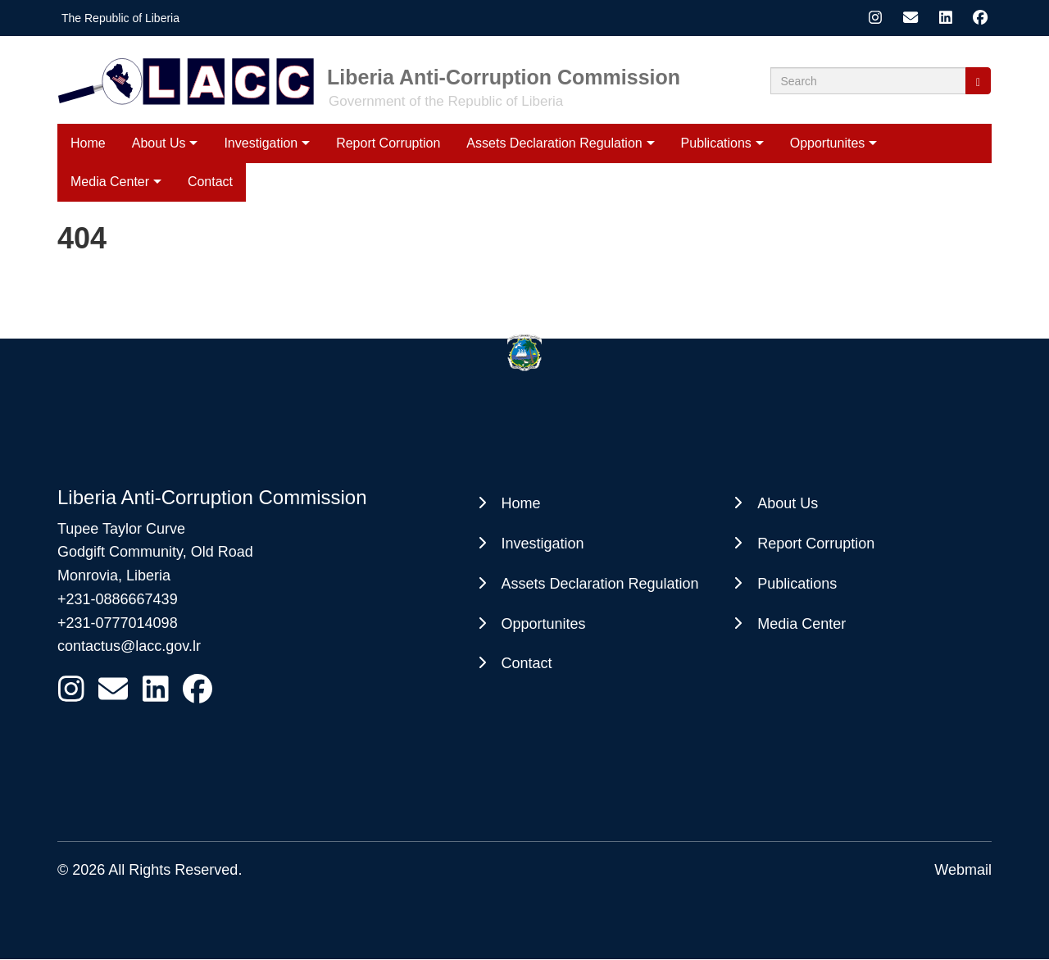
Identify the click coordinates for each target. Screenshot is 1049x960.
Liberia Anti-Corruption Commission (503, 77)
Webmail (963, 870)
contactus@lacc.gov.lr (129, 646)
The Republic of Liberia (120, 18)
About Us (159, 143)
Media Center (801, 624)
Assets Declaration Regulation (554, 143)
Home (88, 143)
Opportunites (827, 143)
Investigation (260, 143)
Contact (527, 663)
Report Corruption (388, 143)
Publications (716, 143)
